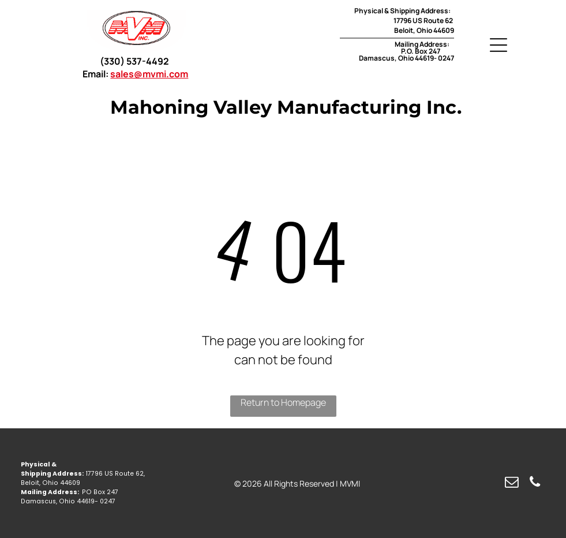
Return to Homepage (283, 402)
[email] (511, 483)
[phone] (534, 483)
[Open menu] (498, 45)
